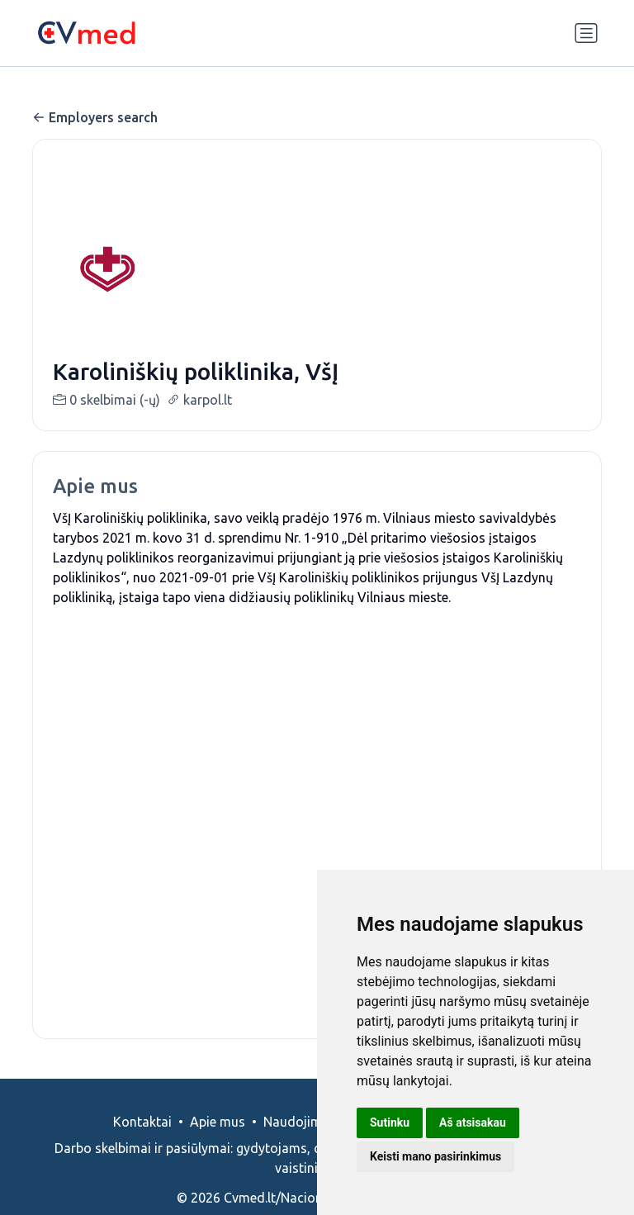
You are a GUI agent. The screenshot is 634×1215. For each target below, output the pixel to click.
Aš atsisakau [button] (472, 1122)
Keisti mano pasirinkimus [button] (435, 1156)
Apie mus (217, 1141)
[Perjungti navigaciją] (586, 33)
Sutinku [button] (389, 1122)
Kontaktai (142, 1141)
